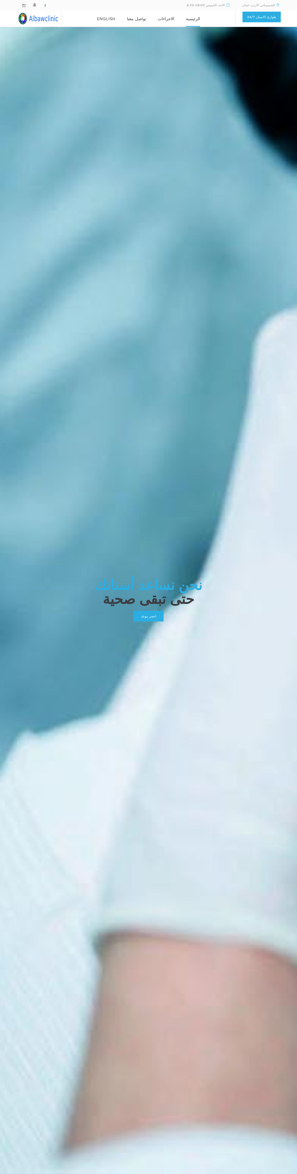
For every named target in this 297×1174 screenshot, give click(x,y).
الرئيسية (193, 18)
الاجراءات (166, 18)
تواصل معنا (136, 18)
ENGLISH (106, 18)
